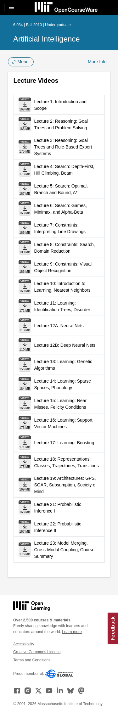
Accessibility (23, 644)
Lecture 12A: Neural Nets (59, 325)
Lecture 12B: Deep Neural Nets (65, 345)
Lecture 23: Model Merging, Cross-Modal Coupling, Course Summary (64, 550)
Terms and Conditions (31, 660)
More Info (97, 61)
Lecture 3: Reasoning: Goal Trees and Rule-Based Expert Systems (63, 147)
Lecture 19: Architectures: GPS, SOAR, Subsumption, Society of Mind (65, 485)
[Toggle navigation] (11, 7)
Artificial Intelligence (46, 39)
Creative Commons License (36, 652)
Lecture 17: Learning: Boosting (64, 442)
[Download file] (25, 105)
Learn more (72, 632)
